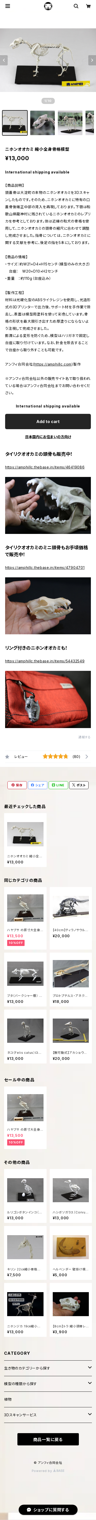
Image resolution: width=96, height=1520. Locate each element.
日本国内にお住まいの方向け (48, 437)
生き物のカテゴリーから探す (27, 1368)
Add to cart (48, 421)
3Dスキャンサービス (20, 1415)
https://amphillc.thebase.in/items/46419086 (44, 467)
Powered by (48, 1471)
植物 (8, 1399)
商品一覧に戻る (48, 1439)
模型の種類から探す (20, 1384)
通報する (84, 737)
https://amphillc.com (52, 364)
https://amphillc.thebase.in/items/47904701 (44, 567)
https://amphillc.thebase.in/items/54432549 (44, 661)
